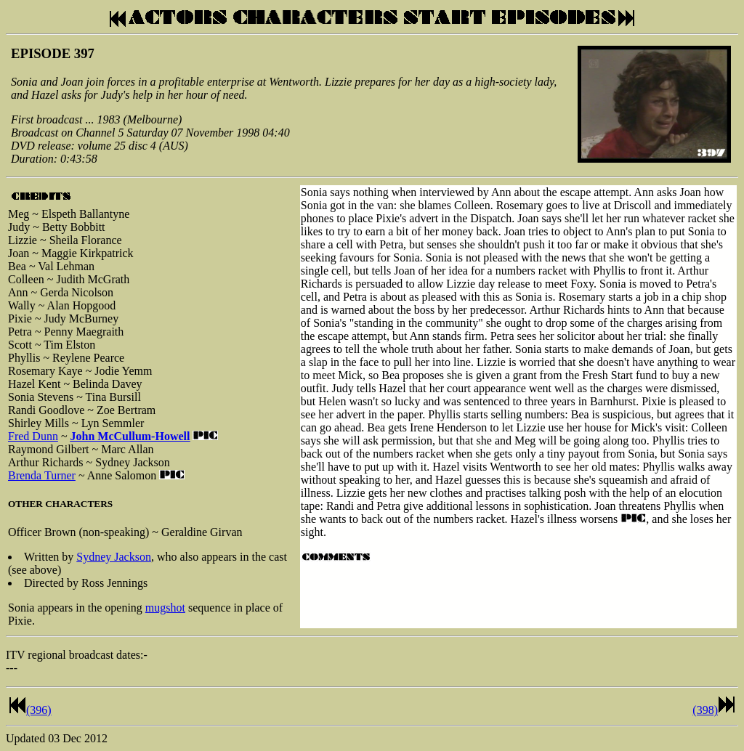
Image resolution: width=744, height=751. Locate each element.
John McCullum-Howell (130, 436)
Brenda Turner (42, 475)
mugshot (165, 607)
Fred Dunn (33, 436)
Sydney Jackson (113, 557)
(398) (705, 710)
